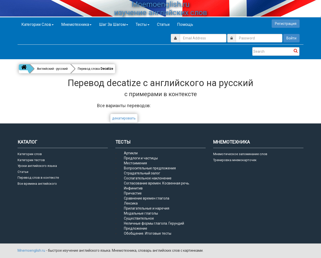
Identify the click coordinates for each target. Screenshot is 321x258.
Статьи (163, 24)
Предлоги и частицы (141, 158)
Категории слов (37, 24)
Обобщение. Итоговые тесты (147, 233)
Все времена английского (37, 183)
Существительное (139, 218)
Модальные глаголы (141, 213)
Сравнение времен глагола (146, 198)
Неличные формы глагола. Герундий (154, 223)
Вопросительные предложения (150, 168)
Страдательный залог (142, 173)
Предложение (135, 228)
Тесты (142, 24)
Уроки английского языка (37, 166)
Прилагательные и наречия (146, 208)
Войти (291, 38)
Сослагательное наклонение (148, 178)
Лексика (131, 203)
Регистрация (285, 24)
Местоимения (135, 163)
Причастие (133, 193)
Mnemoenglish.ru (32, 250)
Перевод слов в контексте (38, 177)
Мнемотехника (76, 24)
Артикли (131, 153)
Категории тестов (31, 160)
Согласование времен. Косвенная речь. (157, 183)
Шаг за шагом (113, 24)
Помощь (185, 24)
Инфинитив (133, 188)
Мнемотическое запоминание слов (240, 154)
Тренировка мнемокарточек (235, 160)
